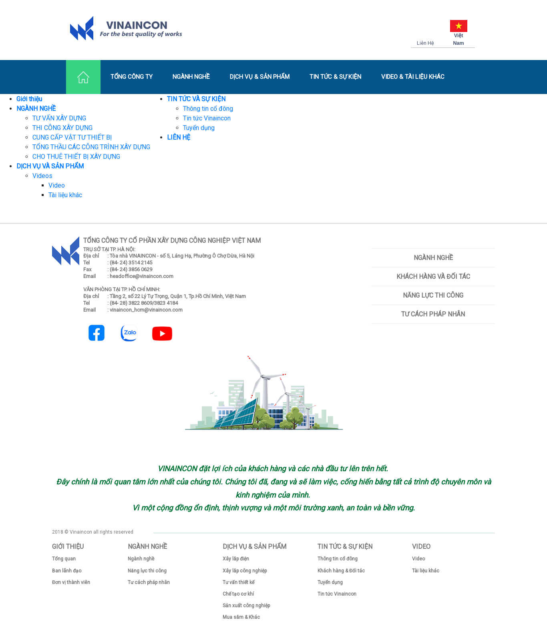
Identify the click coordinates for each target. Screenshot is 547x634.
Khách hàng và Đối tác (433, 276)
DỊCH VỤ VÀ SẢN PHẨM (50, 166)
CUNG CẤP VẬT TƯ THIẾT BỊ (72, 137)
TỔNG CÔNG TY (132, 76)
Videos (42, 176)
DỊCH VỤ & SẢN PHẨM (260, 76)
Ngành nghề (433, 258)
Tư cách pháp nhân (433, 314)
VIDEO (421, 546)
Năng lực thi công (433, 295)
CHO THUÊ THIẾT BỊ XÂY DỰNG (76, 156)
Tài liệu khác (65, 195)
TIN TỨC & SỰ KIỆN (335, 76)
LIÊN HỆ (178, 137)
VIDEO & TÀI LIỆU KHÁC (412, 76)
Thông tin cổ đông (208, 108)
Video (56, 185)
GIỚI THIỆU (68, 546)
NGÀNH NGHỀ (191, 76)
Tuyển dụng (199, 128)
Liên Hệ (425, 43)
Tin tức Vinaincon (207, 118)
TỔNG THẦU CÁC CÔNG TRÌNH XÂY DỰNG (91, 147)
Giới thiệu (29, 99)
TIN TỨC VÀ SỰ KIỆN (196, 99)
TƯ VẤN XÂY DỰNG (59, 118)
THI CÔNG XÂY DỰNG (62, 128)
